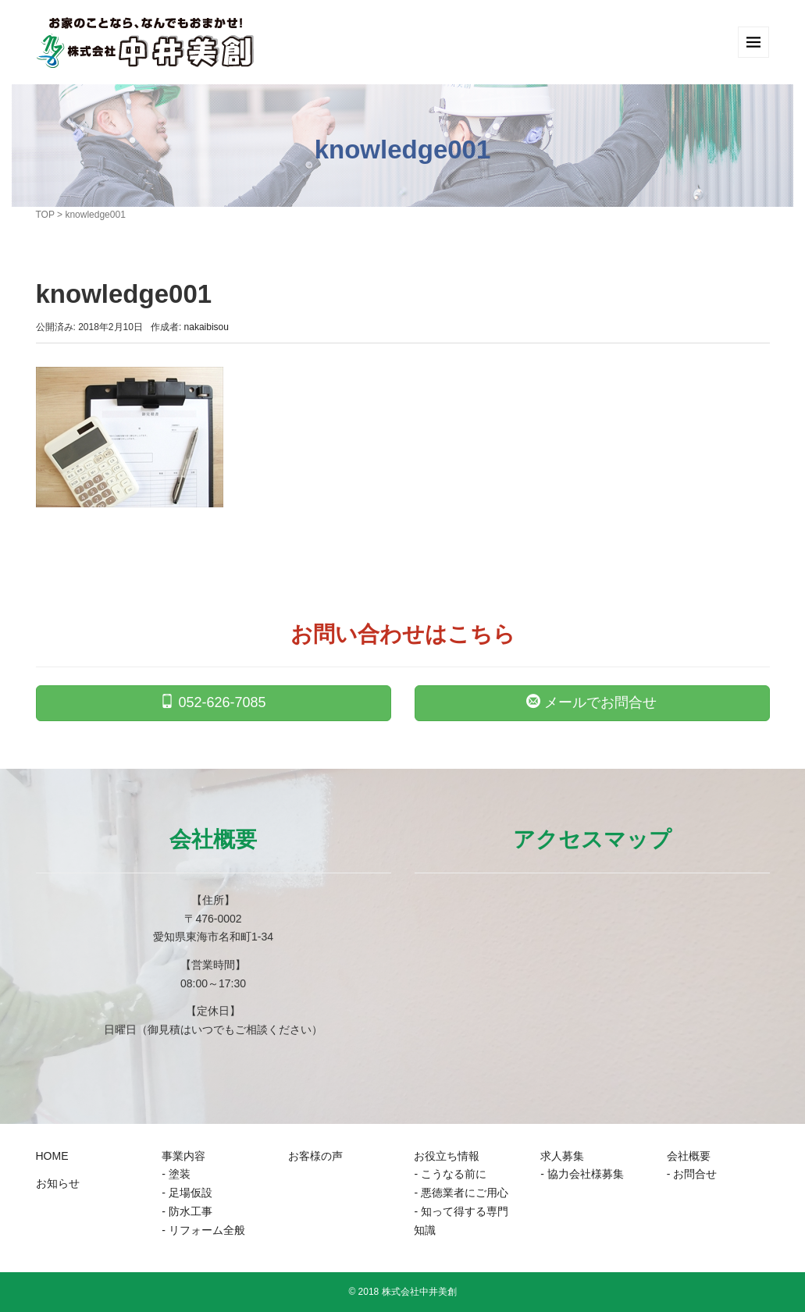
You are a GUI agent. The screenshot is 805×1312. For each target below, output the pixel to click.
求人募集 (562, 1156)
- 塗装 (176, 1174)
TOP (45, 214)
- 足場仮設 (187, 1192)
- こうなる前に (450, 1174)
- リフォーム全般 (203, 1230)
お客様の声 (315, 1156)
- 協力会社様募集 (582, 1174)
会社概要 (689, 1156)
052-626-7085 (212, 701)
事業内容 (183, 1156)
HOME (52, 1156)
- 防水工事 (187, 1211)
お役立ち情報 (446, 1156)
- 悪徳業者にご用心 (461, 1192)
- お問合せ (692, 1174)
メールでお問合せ (591, 701)
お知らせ (58, 1183)
